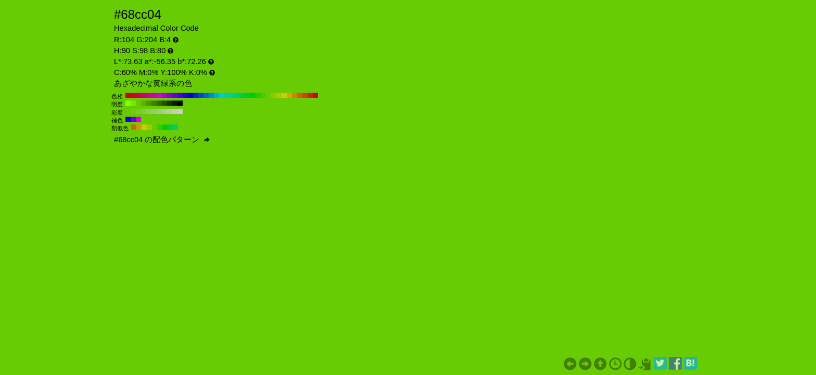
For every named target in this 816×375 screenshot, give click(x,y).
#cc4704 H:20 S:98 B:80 (305, 95)
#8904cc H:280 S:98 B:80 (169, 95)
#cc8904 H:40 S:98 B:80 (294, 95)
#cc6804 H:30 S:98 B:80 (299, 95)
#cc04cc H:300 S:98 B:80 (159, 95)
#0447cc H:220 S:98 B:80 (200, 95)
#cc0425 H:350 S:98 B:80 (133, 95)
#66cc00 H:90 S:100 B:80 (128, 111)
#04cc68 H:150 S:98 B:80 (237, 95)
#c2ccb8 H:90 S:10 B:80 (174, 111)
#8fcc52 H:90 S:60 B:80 (148, 111)
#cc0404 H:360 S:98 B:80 (128, 95)
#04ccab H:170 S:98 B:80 (227, 95)
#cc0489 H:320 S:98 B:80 (148, 95)
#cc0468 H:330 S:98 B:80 (143, 95)
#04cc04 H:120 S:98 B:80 (253, 95)
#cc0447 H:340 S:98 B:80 (138, 95)
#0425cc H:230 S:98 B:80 (195, 95)
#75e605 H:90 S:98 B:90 (133, 103)
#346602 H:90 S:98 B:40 (159, 103)
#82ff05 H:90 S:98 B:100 (128, 103)
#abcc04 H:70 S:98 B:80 (279, 95)
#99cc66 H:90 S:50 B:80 (154, 111)
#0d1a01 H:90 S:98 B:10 (174, 103)
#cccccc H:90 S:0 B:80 (180, 111)
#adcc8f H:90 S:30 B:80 (164, 111)
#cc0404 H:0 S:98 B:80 (315, 95)
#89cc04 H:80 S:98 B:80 (273, 95)
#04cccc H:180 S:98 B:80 (221, 95)
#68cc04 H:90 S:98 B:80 (268, 95)
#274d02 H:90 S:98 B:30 (164, 103)
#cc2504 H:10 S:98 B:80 (310, 95)
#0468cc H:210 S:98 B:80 (206, 95)
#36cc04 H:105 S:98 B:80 (159, 127)
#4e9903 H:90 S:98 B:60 (148, 103)
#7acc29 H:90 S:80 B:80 (138, 111)
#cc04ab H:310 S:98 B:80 (154, 95)
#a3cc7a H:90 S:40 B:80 (159, 111)
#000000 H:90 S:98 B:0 (180, 103)
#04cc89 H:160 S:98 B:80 (232, 95)
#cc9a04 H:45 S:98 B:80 (139, 127)
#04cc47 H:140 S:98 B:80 (242, 95)
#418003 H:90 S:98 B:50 (154, 103)
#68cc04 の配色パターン (162, 139)
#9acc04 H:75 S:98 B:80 (149, 127)
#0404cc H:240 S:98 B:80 (190, 95)
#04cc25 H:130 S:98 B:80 (247, 95)
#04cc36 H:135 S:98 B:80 (170, 127)
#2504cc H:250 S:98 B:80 (185, 95)
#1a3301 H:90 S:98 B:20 (169, 103)
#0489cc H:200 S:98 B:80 (211, 95)
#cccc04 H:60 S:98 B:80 (284, 95)
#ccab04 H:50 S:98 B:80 (289, 95)
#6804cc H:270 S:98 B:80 (174, 95)
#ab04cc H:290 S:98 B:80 (164, 95)
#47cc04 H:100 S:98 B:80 (263, 95)
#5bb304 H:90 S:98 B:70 (143, 103)
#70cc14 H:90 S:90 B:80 (133, 111)
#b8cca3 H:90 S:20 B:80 (169, 111)
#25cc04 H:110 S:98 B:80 (258, 95)
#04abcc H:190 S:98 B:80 (216, 95)
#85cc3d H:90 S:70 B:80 (143, 111)
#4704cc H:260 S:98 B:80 (180, 95)
